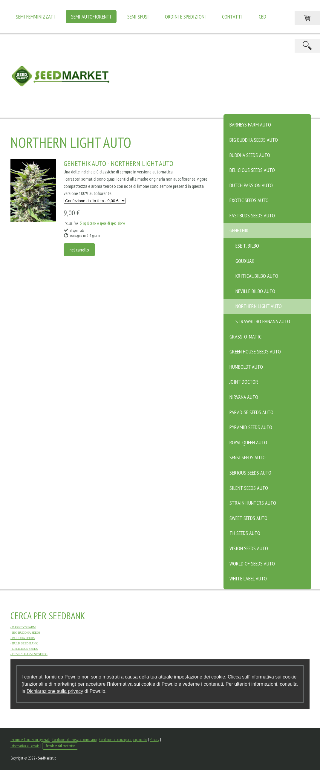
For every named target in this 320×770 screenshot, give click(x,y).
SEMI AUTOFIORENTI (91, 16)
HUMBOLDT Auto (246, 366)
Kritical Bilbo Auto (256, 275)
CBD (262, 16)
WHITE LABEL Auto (248, 578)
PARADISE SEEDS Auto (251, 412)
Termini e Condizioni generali (30, 739)
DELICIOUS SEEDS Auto (252, 170)
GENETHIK (239, 230)
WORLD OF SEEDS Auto (252, 563)
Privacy (154, 739)
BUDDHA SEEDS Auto (249, 155)
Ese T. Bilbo (247, 245)
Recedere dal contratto (60, 745)
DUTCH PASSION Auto (251, 185)
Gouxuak (244, 260)
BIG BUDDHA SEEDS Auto (253, 139)
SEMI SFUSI (138, 16)
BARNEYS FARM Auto (250, 124)
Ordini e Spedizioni (185, 16)
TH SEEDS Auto (244, 533)
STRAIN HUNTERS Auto (252, 502)
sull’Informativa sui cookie (269, 676)
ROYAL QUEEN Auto (248, 442)
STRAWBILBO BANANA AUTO (262, 321)
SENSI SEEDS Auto (247, 457)
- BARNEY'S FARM (23, 627)
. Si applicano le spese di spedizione (102, 223)
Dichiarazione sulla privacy (55, 691)
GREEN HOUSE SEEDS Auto (255, 351)
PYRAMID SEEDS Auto (250, 427)
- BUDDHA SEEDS (22, 638)
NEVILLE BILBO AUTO (255, 291)
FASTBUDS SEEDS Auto (252, 215)
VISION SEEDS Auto (248, 548)
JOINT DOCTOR (243, 381)
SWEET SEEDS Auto (248, 518)
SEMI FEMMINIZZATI (35, 16)
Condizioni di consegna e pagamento (123, 739)
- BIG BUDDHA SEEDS (25, 632)
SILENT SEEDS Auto (248, 487)
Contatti (232, 16)
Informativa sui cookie (24, 745)
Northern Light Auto (258, 306)
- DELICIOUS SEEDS (24, 648)
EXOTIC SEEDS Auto (249, 200)
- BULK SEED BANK (24, 643)
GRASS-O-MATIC (245, 336)
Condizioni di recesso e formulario (74, 739)
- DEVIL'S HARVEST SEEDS (29, 654)
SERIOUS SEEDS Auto (250, 472)
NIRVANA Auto (243, 397)
